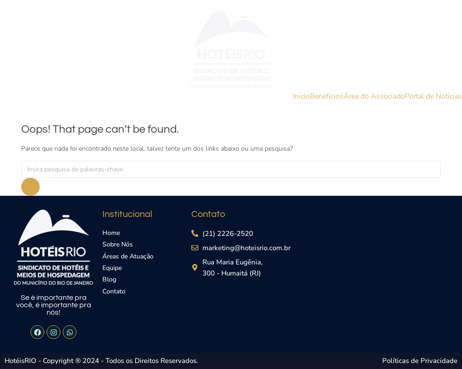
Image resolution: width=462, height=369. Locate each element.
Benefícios (327, 96)
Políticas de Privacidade (419, 360)
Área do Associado (374, 96)
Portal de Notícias (433, 96)
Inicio (301, 96)
